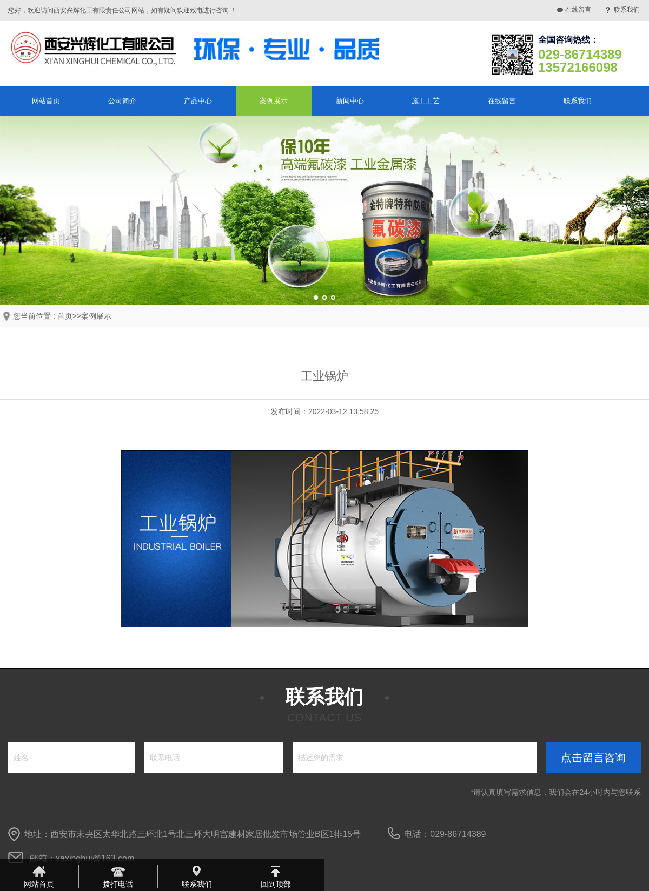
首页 (64, 316)
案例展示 (274, 101)
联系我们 (627, 10)
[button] (316, 297)
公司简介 (122, 101)
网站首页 (46, 101)
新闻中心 (350, 101)
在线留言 (578, 10)
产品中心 (198, 101)
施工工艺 (426, 101)
